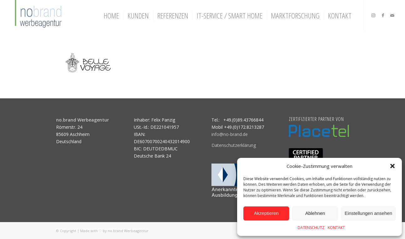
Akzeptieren (266, 213)
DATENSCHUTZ (311, 227)
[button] (392, 166)
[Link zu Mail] (392, 15)
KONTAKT (336, 227)
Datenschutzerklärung (233, 145)
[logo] (37, 15)
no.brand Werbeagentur (128, 230)
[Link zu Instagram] (373, 15)
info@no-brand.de (229, 134)
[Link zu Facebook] (382, 15)
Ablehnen (315, 213)
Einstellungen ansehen (368, 213)
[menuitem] (111, 15)
